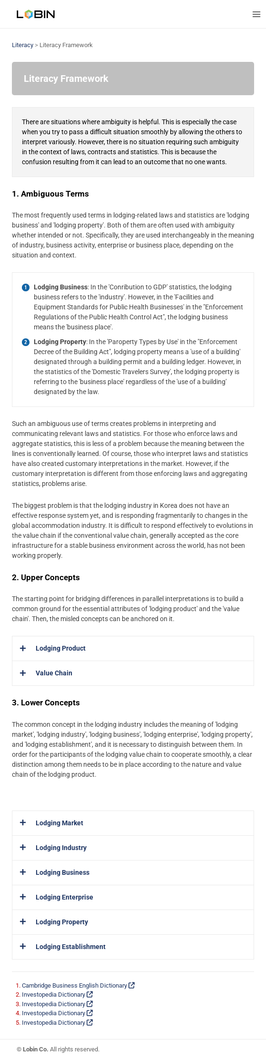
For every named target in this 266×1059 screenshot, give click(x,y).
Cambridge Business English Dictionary (78, 985)
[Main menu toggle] (256, 14)
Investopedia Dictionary (57, 994)
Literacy (22, 45)
